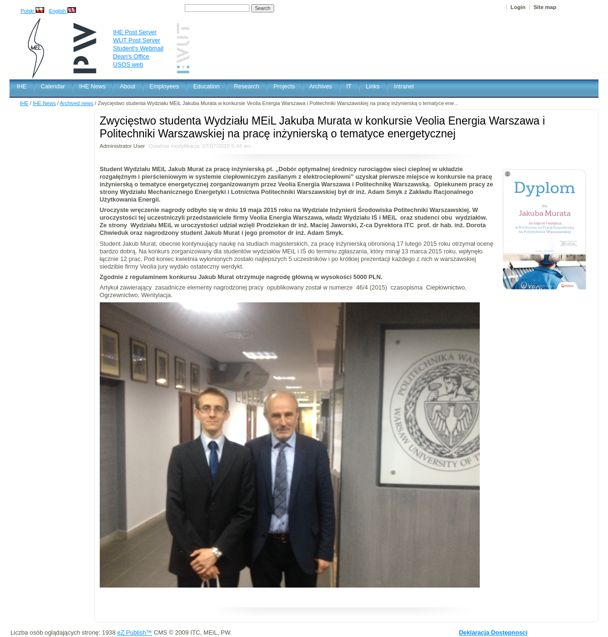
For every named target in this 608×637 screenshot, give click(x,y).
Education (206, 86)
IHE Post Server (135, 32)
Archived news (77, 103)
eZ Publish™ (134, 632)
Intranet (404, 86)
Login (518, 7)
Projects (284, 86)
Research (246, 86)
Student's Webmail (138, 48)
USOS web (128, 64)
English (62, 11)
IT (349, 86)
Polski (32, 11)
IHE (22, 86)
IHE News (92, 86)
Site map (544, 7)
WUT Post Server (136, 40)
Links (373, 86)
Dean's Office (131, 56)
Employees (164, 86)
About (127, 86)
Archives (320, 86)
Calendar (53, 86)
